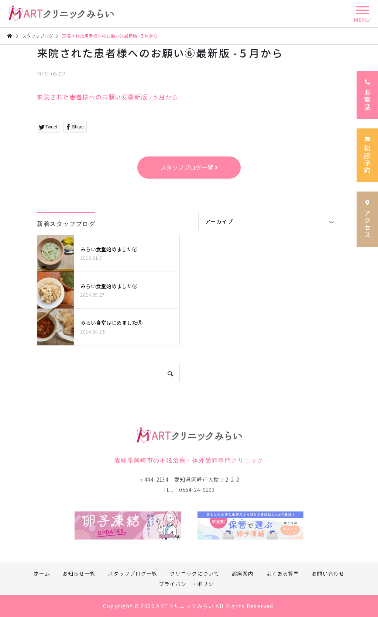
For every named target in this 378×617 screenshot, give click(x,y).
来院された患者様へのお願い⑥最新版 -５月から (107, 96)
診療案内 (243, 573)
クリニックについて (194, 573)
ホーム (42, 573)
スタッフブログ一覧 (132, 573)
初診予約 (367, 155)
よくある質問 (282, 573)
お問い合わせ (328, 573)
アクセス (367, 219)
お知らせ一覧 (78, 573)
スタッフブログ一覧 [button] (189, 167)
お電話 (367, 95)
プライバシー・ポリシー (189, 583)
